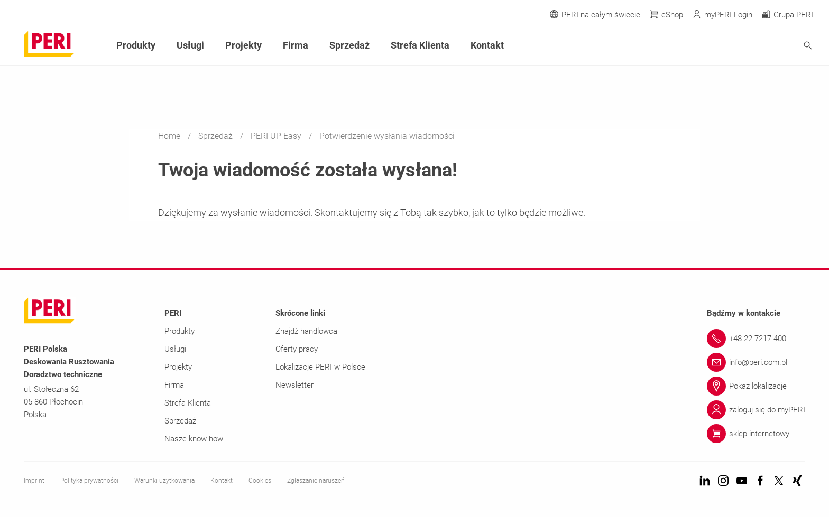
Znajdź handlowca (306, 331)
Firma (295, 45)
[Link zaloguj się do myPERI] (756, 409)
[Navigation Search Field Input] (749, 45)
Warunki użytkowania (164, 480)
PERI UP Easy (277, 136)
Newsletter (294, 385)
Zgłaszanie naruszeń (316, 480)
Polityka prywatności (89, 480)
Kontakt (487, 45)
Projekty (243, 45)
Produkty (135, 45)
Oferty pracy (296, 349)
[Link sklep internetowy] (756, 433)
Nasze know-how (193, 439)
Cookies (259, 480)
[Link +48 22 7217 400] (756, 338)
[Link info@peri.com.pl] (756, 362)
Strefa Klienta (420, 45)
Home (170, 136)
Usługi (190, 45)
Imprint (34, 480)
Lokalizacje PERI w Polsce (320, 367)
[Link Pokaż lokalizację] (756, 386)
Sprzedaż (216, 136)
